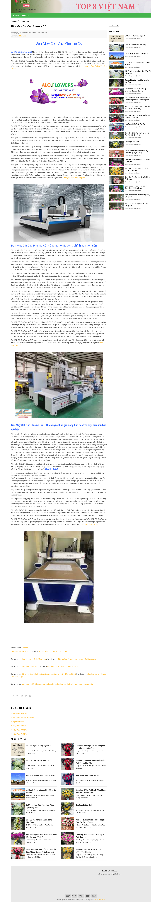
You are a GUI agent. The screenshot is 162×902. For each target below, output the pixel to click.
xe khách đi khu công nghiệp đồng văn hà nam (137, 63)
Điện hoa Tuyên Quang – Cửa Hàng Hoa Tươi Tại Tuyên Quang (136, 152)
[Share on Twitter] (17, 696)
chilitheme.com (100, 899)
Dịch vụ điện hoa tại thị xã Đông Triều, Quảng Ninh (137, 196)
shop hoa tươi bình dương (56, 666)
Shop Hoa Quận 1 (51, 469)
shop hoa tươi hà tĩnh (29, 684)
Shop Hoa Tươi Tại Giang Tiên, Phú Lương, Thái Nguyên (136, 169)
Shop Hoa (25, 15)
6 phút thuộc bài (40, 659)
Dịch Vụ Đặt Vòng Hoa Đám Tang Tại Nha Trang (137, 81)
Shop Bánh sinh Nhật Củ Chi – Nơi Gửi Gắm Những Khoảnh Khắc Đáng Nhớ (137, 99)
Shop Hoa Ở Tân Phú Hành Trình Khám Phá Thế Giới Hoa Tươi (137, 134)
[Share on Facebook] (13, 696)
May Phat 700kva (19, 730)
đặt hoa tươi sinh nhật (30, 674)
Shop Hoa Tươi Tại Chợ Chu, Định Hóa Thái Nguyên (137, 178)
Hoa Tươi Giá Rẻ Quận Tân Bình (135, 124)
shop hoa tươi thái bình (64, 684)
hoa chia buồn (27, 659)
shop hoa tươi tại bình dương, (85, 659)
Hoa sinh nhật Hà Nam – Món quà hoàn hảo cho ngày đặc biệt (136, 90)
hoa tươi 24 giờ (17, 677)
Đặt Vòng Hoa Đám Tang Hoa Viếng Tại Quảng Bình (138, 72)
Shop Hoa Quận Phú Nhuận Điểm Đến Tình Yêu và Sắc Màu (137, 116)
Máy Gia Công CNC (20, 713)
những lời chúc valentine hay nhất (51, 674)
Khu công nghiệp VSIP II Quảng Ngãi (136, 53)
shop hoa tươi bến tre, (30, 666)
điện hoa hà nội (70, 674)
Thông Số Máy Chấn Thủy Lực (74, 178)
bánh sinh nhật (73, 666)
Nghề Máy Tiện (18, 722)
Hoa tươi (25, 648)
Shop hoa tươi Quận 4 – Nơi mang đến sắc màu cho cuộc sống (137, 107)
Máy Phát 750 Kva (19, 734)
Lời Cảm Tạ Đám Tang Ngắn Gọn (135, 36)
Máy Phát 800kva (19, 726)
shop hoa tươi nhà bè (47, 651)
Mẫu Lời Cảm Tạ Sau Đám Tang (135, 45)
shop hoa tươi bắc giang (46, 684)
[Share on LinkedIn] (30, 696)
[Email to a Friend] (22, 696)
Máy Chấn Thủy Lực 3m (89, 524)
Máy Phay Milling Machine (23, 717)
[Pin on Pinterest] (26, 696)
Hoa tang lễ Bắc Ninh (132, 142)
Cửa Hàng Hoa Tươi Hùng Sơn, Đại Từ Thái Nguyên (137, 160)
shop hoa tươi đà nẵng (20, 651)
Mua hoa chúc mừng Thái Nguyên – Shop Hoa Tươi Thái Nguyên (136, 187)
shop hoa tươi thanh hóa (84, 684)
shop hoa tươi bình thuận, (96, 674)
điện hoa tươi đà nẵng (65, 659)
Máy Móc (16, 15)
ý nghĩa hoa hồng (62, 651)
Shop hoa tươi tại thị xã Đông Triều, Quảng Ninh (136, 205)
